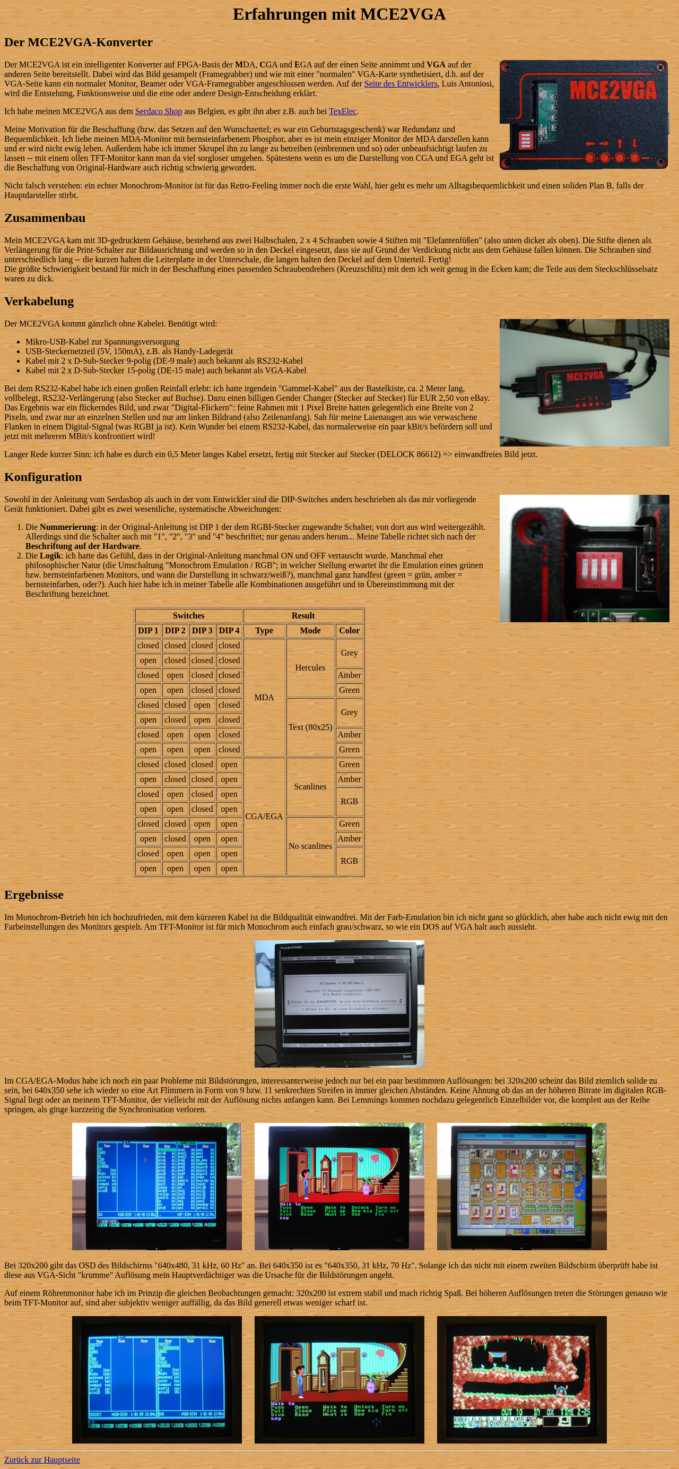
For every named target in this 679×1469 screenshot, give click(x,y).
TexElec (342, 111)
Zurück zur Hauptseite (42, 1459)
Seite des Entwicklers (401, 83)
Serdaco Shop (158, 111)
